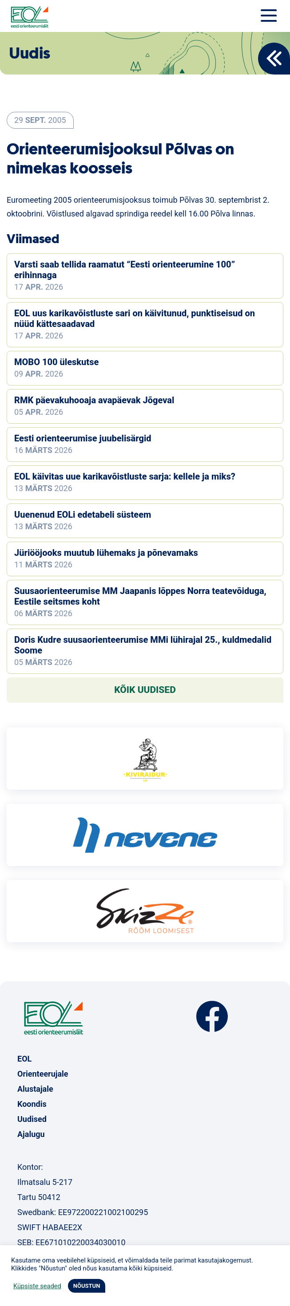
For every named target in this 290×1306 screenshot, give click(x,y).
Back (274, 59)
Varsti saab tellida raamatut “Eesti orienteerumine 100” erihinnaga (124, 269)
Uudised (32, 1119)
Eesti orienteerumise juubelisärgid (82, 438)
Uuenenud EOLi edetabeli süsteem (82, 514)
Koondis (32, 1104)
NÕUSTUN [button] (86, 1285)
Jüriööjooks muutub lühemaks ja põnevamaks (106, 552)
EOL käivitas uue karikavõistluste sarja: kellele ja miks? (124, 476)
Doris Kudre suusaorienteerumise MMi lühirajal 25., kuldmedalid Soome (142, 645)
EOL (24, 1058)
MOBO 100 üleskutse (56, 362)
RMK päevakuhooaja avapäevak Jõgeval (94, 400)
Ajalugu (31, 1134)
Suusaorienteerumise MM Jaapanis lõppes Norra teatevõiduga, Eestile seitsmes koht (140, 596)
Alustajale (35, 1089)
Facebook (212, 1016)
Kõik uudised (145, 689)
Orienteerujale (42, 1073)
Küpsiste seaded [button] (37, 1286)
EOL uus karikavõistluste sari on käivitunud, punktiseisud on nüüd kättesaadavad (134, 318)
